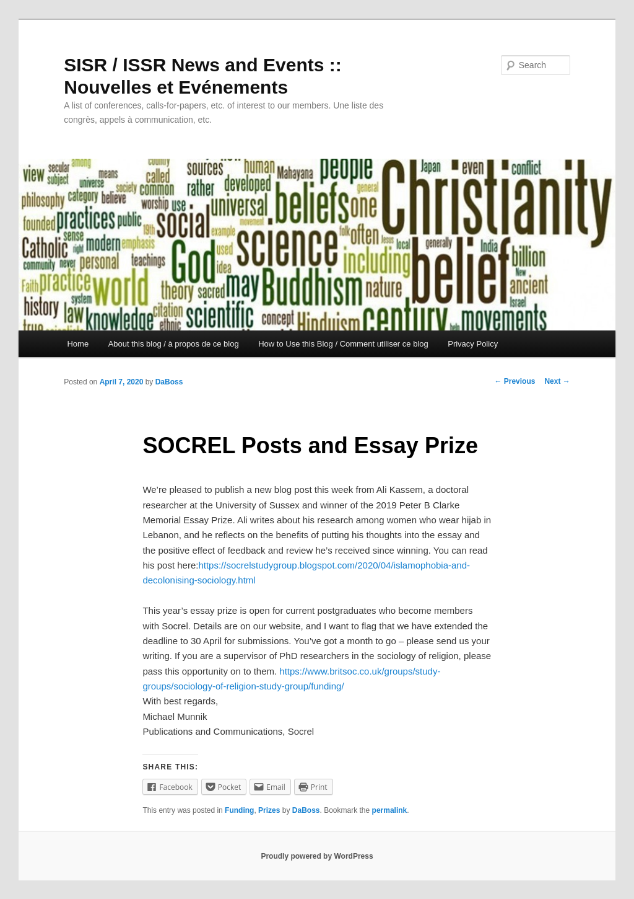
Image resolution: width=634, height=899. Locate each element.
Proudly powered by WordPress (317, 856)
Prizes (269, 810)
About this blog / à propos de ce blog (173, 343)
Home (78, 343)
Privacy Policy (473, 343)
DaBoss (169, 382)
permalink (389, 810)
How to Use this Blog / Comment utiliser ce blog (343, 343)
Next (557, 381)
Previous (514, 381)
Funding (239, 810)
